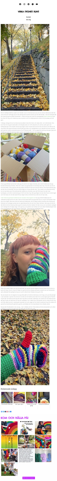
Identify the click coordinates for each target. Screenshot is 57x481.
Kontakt (28, 17)
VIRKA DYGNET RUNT (28, 11)
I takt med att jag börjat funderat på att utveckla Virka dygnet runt (18, 197)
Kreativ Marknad (47, 116)
